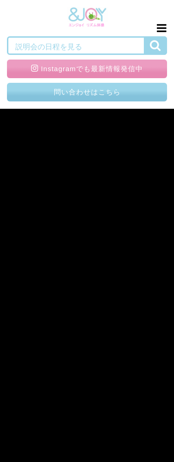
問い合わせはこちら (87, 92)
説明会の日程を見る (48, 47)
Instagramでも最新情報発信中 (87, 69)
